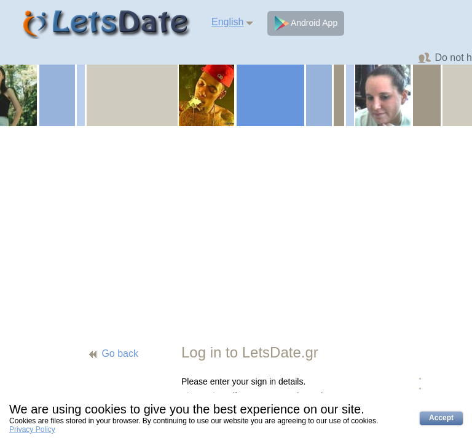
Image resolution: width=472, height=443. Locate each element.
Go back (119, 353)
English (227, 22)
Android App (306, 23)
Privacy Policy (32, 429)
